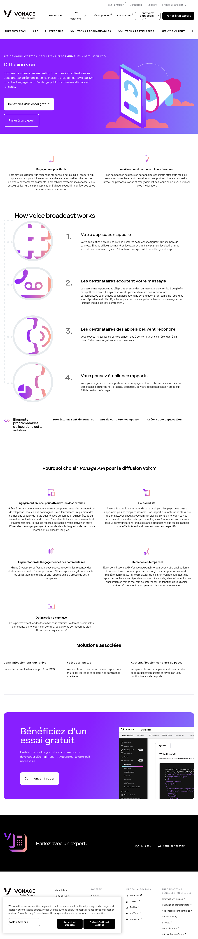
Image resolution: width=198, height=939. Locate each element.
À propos (94, 895)
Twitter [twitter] (133, 907)
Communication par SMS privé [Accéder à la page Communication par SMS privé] (25, 662)
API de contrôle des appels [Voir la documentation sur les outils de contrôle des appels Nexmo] (119, 419)
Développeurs (101, 15)
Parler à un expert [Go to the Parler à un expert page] (178, 15)
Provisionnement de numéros (73, 419)
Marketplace (61, 890)
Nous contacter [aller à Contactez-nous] (174, 845)
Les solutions (75, 15)
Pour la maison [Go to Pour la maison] (115, 4)
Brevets (166, 922)
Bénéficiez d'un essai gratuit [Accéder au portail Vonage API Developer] (29, 104)
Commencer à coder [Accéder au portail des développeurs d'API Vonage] (40, 778)
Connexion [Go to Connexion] (136, 4)
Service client (173, 31)
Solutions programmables (90, 31)
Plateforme (54, 31)
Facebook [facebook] (135, 895)
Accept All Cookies (69, 923)
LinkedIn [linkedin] (134, 901)
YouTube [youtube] (134, 913)
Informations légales (172, 899)
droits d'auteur (169, 928)
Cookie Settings (170, 916)
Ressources (124, 15)
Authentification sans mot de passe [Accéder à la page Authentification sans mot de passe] (157, 662)
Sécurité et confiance (173, 934)
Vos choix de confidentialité (176, 911)
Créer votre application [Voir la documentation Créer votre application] (164, 419)
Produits (53, 15)
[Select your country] (173, 5)
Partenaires (61, 896)
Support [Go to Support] (152, 4)
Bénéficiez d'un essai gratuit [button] (146, 16)
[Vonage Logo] (19, 15)
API (35, 31)
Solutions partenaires (136, 31)
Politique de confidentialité (175, 905)
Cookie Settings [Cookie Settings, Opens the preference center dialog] (18, 922)
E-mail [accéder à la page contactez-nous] (146, 845)
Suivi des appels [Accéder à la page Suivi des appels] (79, 662)
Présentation (15, 31)
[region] (62, 915)
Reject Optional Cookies (99, 923)
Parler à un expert (21, 120)
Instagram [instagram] (135, 919)
